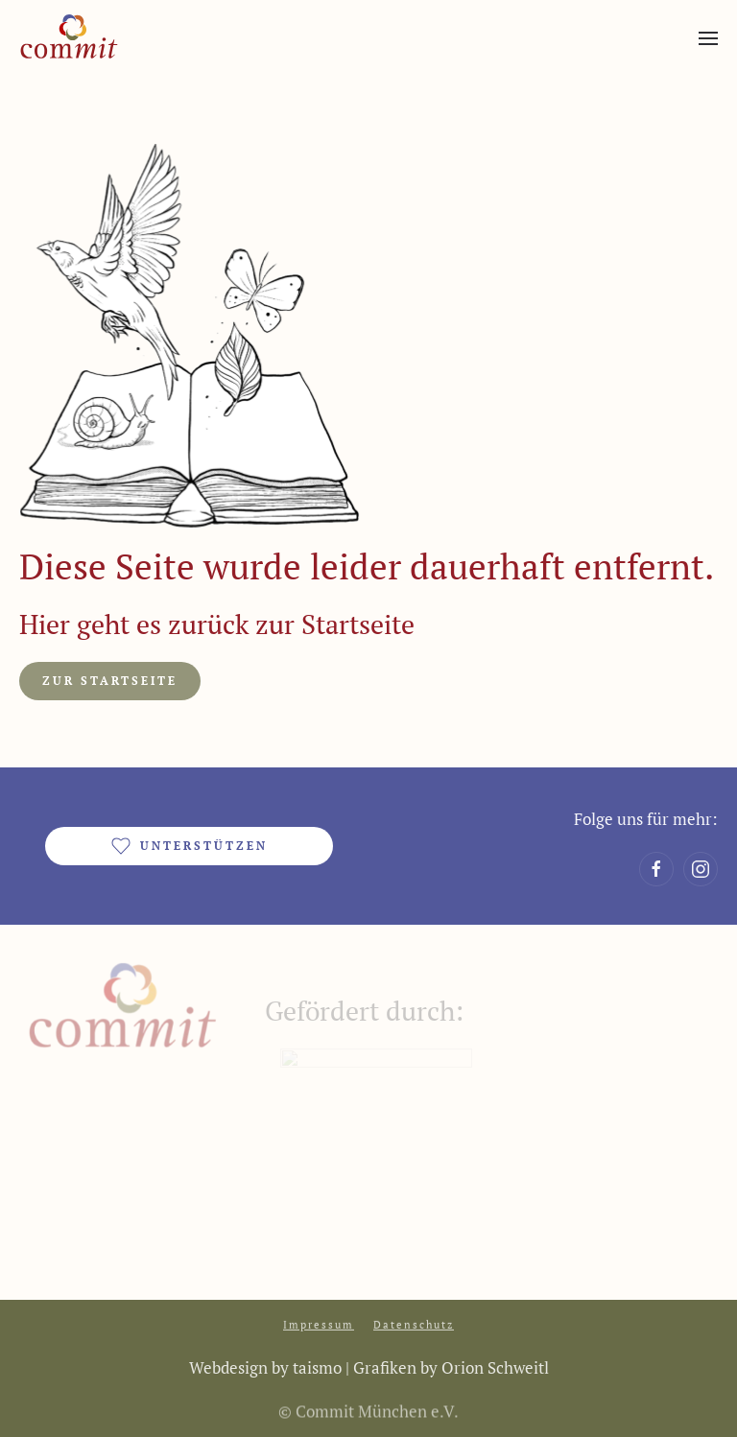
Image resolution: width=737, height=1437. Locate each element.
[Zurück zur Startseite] (69, 38)
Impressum (318, 1323)
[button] (708, 38)
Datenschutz (413, 1323)
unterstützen (189, 846)
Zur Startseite (110, 680)
